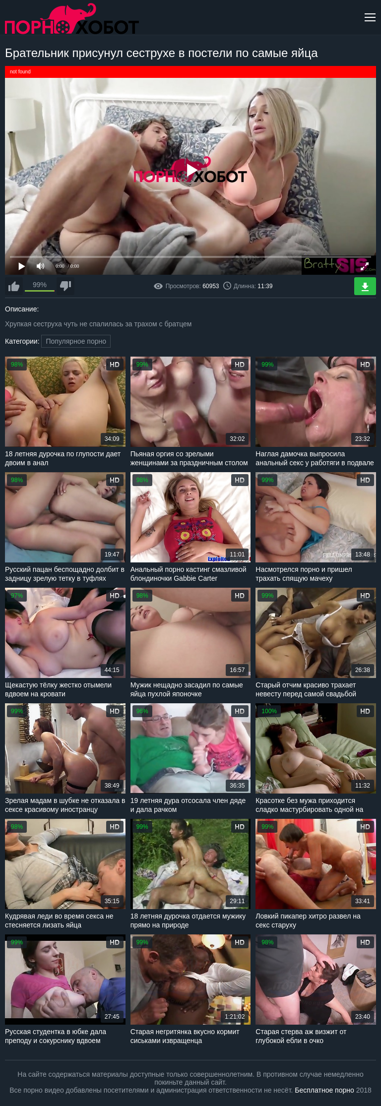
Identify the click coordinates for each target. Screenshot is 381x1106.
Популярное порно (76, 341)
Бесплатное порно (324, 1090)
